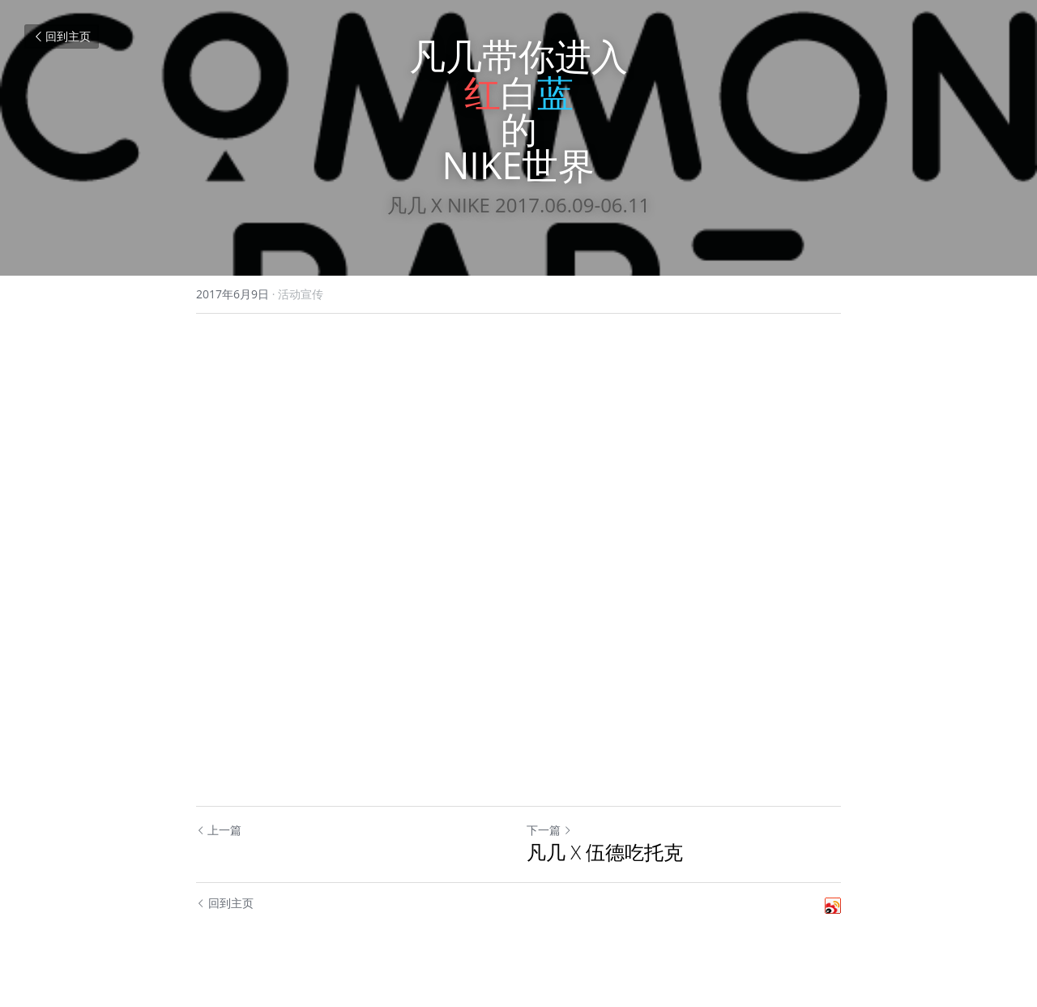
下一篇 (549, 830)
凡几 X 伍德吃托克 (605, 852)
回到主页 (61, 36)
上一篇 (218, 830)
